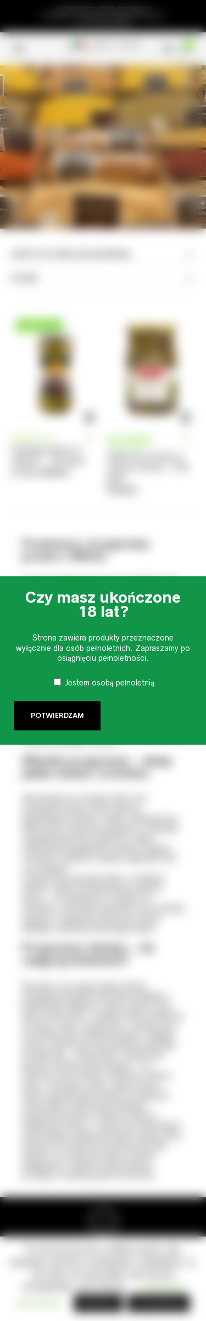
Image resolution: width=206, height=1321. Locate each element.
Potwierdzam (57, 715)
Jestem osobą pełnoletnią (110, 682)
